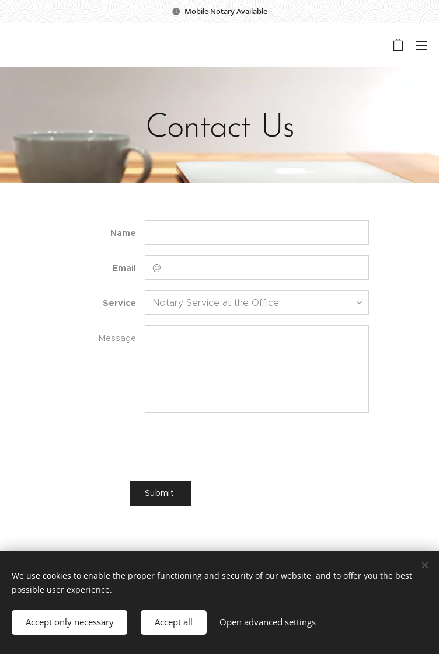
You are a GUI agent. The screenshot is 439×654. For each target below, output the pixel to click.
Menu (421, 45)
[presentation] (233, 446)
